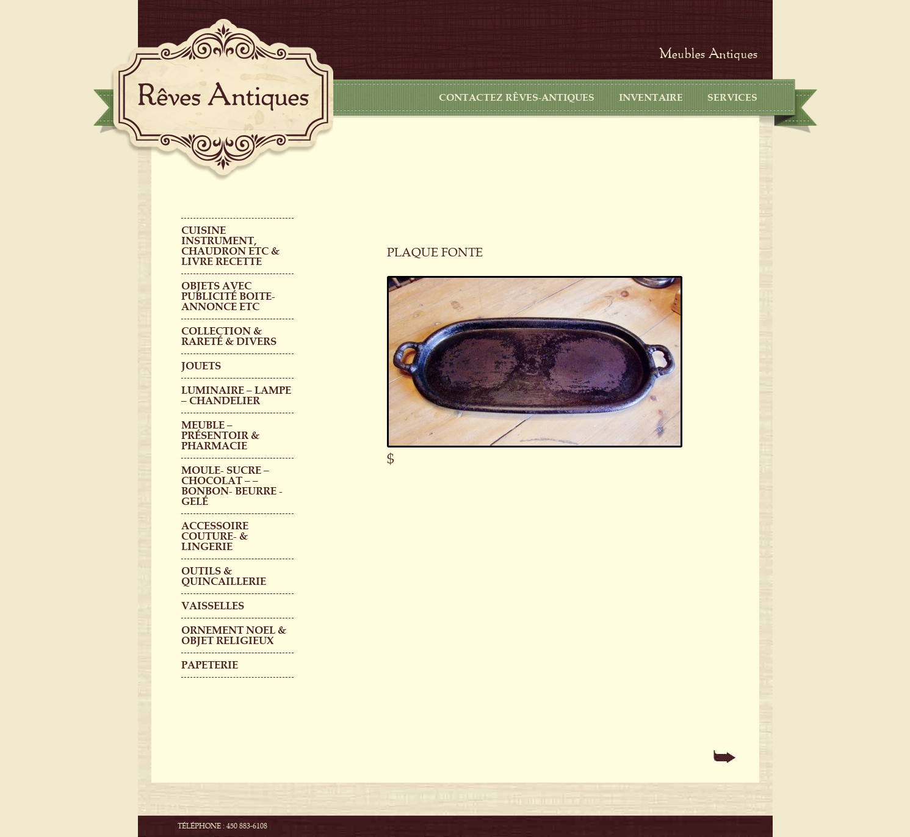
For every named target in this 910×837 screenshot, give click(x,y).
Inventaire (651, 98)
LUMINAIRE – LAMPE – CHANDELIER (236, 395)
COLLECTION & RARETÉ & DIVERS (228, 336)
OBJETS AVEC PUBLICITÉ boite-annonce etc (228, 296)
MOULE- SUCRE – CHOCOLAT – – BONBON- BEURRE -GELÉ (232, 486)
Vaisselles (212, 606)
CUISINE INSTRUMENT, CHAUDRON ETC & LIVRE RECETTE (230, 246)
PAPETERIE (209, 665)
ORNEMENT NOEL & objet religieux (233, 635)
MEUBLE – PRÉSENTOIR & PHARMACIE (220, 435)
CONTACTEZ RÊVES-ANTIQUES (516, 98)
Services (732, 98)
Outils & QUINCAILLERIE (223, 576)
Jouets (201, 366)
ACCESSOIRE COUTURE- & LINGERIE (214, 536)
